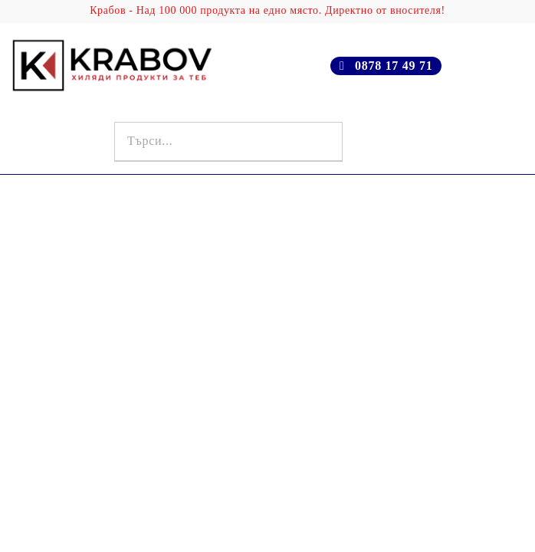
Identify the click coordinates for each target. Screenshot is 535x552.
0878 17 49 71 (393, 65)
